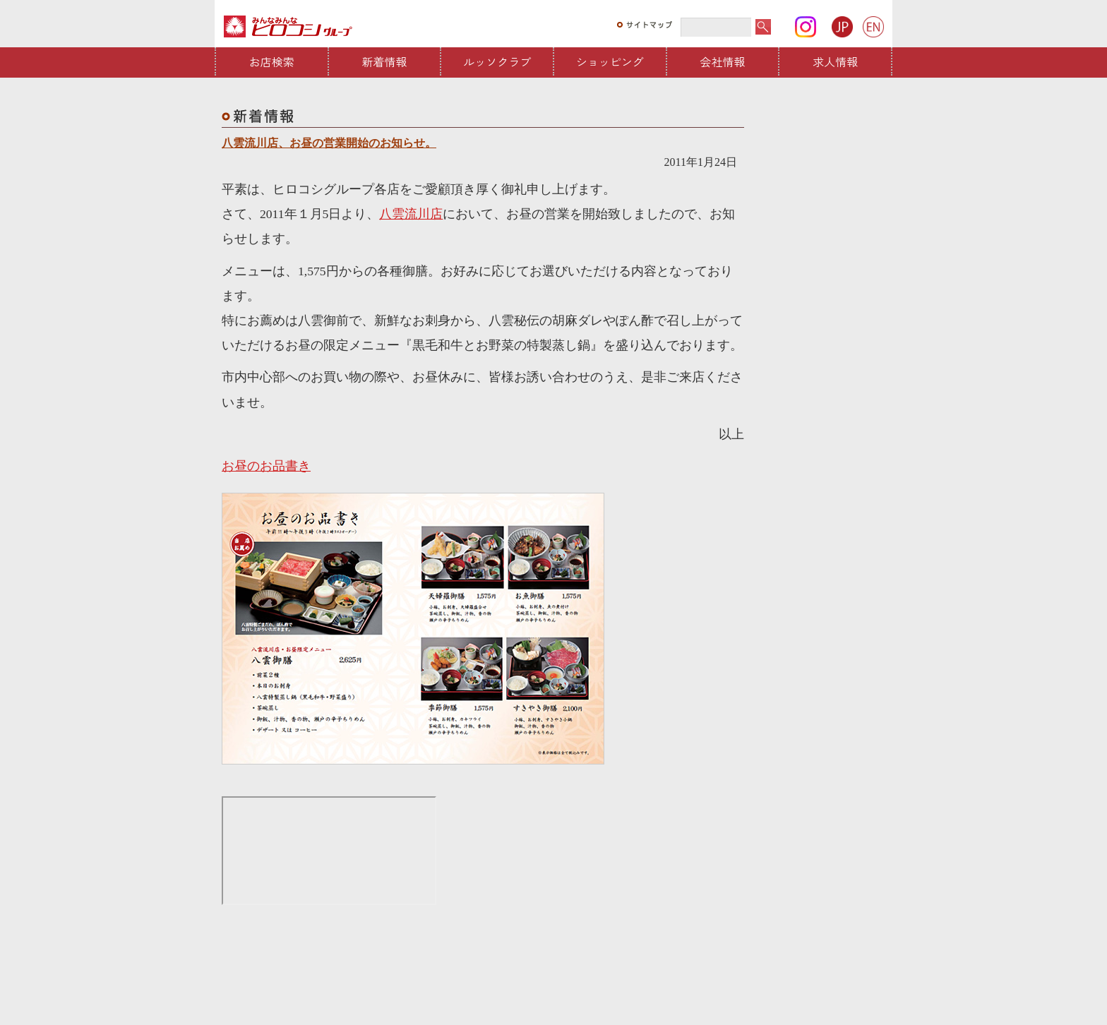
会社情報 (723, 61)
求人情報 (835, 61)
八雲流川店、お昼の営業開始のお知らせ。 (329, 143)
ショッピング (610, 61)
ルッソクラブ (497, 61)
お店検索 (271, 61)
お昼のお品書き (266, 466)
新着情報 (384, 61)
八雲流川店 (411, 214)
